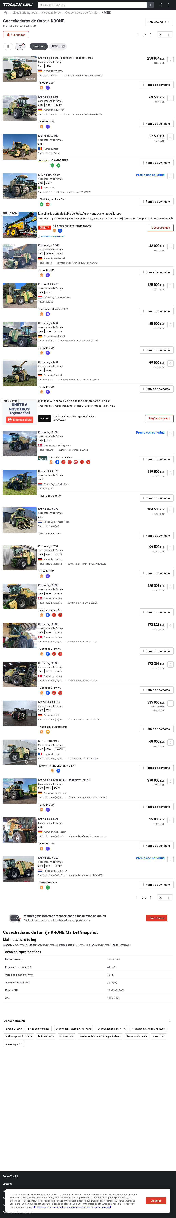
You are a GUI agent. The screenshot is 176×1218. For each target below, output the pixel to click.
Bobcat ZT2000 (14, 1028)
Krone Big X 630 (48, 432)
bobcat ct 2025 (46, 1036)
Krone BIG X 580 (48, 471)
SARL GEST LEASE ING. (62, 765)
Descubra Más (161, 227)
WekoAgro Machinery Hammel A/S (71, 225)
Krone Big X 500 (48, 135)
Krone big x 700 (48, 546)
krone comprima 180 (38, 1028)
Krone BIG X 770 (48, 508)
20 (160, 35)
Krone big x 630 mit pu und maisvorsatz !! (64, 780)
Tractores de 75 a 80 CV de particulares (100, 1036)
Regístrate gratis (159, 418)
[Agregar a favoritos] (170, 59)
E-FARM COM (47, 82)
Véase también (14, 1021)
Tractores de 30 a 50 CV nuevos (148, 1028)
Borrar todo (39, 46)
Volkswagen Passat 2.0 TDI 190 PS (73, 1028)
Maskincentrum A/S (51, 610)
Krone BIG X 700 (48, 284)
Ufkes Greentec (48, 882)
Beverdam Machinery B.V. (54, 309)
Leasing (7, 1183)
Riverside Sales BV (50, 496)
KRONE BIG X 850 (49, 174)
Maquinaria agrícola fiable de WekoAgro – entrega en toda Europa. (80, 213)
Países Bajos (66, 945)
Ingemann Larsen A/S (61, 457)
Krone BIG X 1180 (49, 702)
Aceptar (156, 1200)
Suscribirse (157, 918)
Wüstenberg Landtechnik (53, 726)
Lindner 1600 (66, 1036)
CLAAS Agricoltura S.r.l (52, 199)
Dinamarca (36, 945)
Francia (93, 945)
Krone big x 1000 (48, 245)
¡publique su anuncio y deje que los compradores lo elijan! (74, 401)
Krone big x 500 (48, 818)
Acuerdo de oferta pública (17, 1212)
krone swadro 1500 (137, 1036)
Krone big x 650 (48, 96)
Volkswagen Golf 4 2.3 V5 (19, 1036)
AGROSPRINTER (59, 160)
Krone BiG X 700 (48, 857)
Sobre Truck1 (10, 1176)
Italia (115, 945)
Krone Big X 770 (14, 1044)
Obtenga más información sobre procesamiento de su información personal (71, 1206)
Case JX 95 (158, 1036)
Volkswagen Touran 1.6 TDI (112, 1028)
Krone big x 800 (48, 323)
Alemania (8, 945)
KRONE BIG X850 (48, 741)
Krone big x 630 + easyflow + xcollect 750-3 (65, 58)
